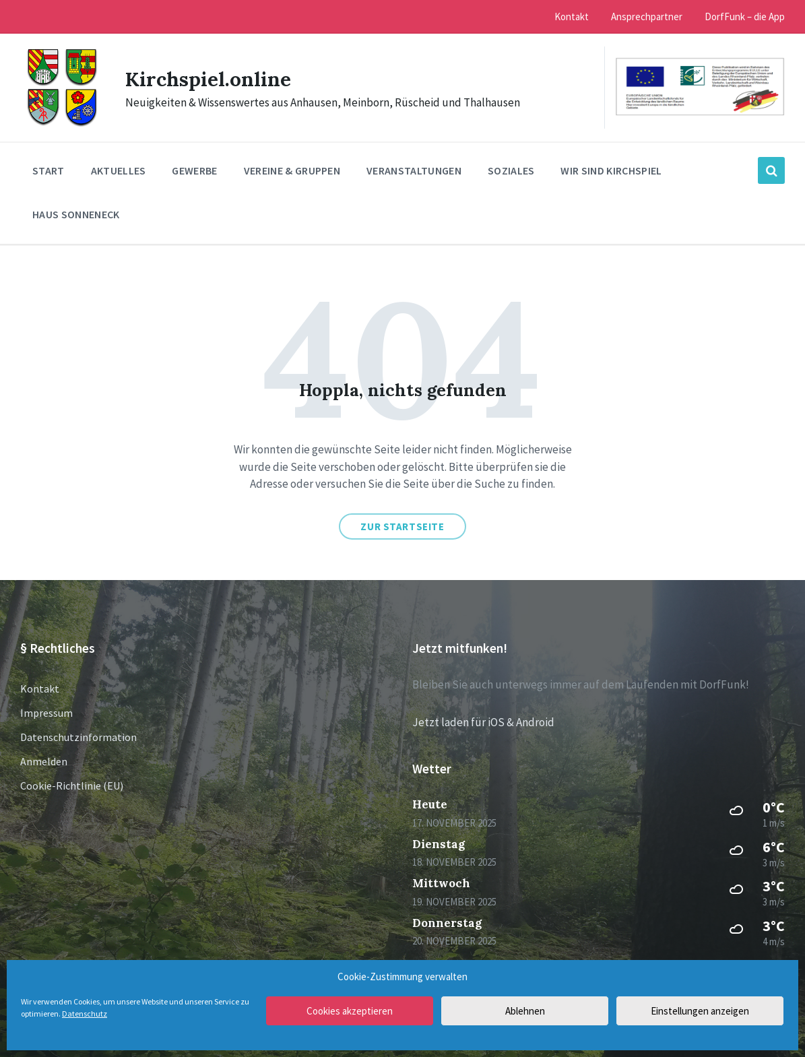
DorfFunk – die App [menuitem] (745, 16)
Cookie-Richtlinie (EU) (71, 785)
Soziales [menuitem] (511, 170)
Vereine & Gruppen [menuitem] (292, 170)
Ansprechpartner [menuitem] (646, 16)
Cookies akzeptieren (350, 1010)
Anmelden (43, 761)
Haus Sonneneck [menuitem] (75, 214)
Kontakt (39, 688)
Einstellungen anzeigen (700, 1010)
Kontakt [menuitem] (571, 16)
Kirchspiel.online (208, 79)
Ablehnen (525, 1010)
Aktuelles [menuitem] (118, 170)
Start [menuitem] (48, 170)
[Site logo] (62, 124)
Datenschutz (84, 1013)
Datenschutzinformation (78, 737)
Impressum (46, 712)
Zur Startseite (402, 526)
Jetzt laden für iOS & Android (483, 722)
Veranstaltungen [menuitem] (413, 170)
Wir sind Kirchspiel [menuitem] (611, 170)
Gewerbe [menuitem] (194, 170)
